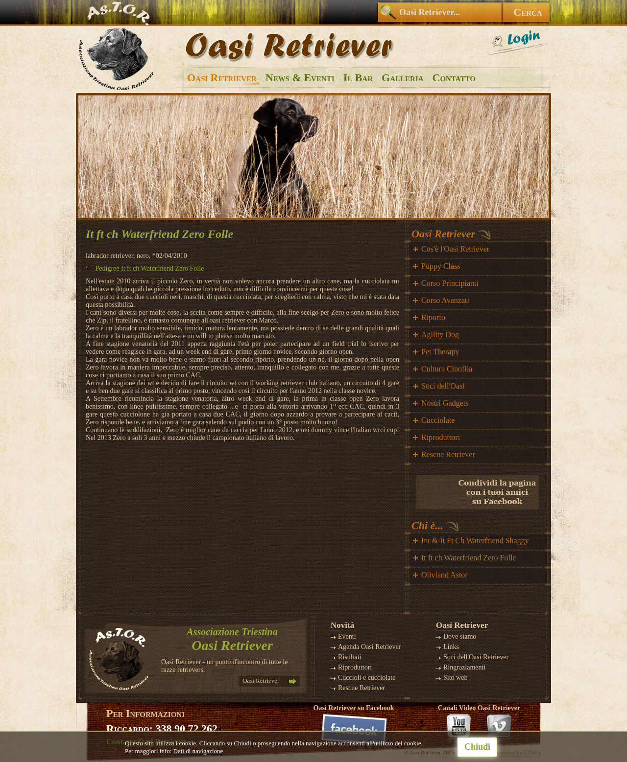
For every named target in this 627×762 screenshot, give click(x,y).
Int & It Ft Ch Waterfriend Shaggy (475, 540)
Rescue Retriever (448, 454)
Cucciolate (438, 420)
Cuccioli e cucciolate (366, 677)
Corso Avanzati (445, 300)
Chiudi (477, 747)
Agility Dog (440, 334)
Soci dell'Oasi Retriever (475, 657)
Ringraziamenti (464, 667)
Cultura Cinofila (446, 369)
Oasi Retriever (222, 77)
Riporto (433, 317)
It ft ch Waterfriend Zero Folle (468, 558)
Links (451, 646)
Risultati (349, 657)
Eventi (347, 636)
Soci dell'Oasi (443, 386)
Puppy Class (440, 266)
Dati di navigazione (198, 751)
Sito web (455, 677)
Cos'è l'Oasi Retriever (455, 249)
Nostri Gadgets (444, 403)
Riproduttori (440, 437)
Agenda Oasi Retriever (369, 646)
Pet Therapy (440, 351)
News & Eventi (300, 77)
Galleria (402, 77)
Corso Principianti (450, 283)
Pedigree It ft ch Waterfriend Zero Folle (150, 268)
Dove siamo (459, 636)
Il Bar (358, 77)
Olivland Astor (444, 575)
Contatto (454, 77)
